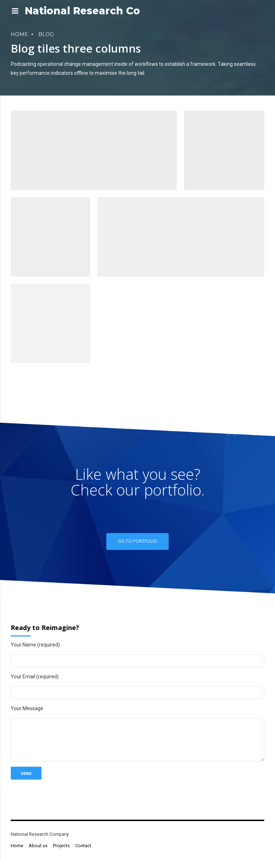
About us (38, 845)
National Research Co (82, 11)
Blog (46, 34)
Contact (83, 845)
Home (19, 34)
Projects (61, 845)
